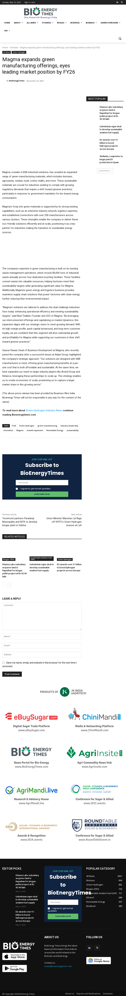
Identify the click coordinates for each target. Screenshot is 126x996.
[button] (120, 39)
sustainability (73, 430)
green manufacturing (47, 425)
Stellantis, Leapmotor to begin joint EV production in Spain (111, 153)
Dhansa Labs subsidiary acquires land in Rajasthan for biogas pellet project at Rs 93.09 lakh (111, 112)
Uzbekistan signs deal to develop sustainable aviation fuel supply (41, 567)
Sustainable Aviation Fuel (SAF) (41, 559)
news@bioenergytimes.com (58, 962)
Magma (19, 430)
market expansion (35, 430)
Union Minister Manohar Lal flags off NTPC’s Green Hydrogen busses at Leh (64, 522)
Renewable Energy (54, 430)
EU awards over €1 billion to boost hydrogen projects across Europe (69, 567)
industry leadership (69, 425)
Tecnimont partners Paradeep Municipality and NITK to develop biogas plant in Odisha (19, 522)
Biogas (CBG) (8, 559)
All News (14, 47)
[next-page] (10, 580)
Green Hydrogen (19, 52)
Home (5, 47)
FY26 (14, 425)
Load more (105, 163)
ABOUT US (51, 933)
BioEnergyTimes (16, 80)
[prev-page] (4, 580)
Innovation (8, 430)
